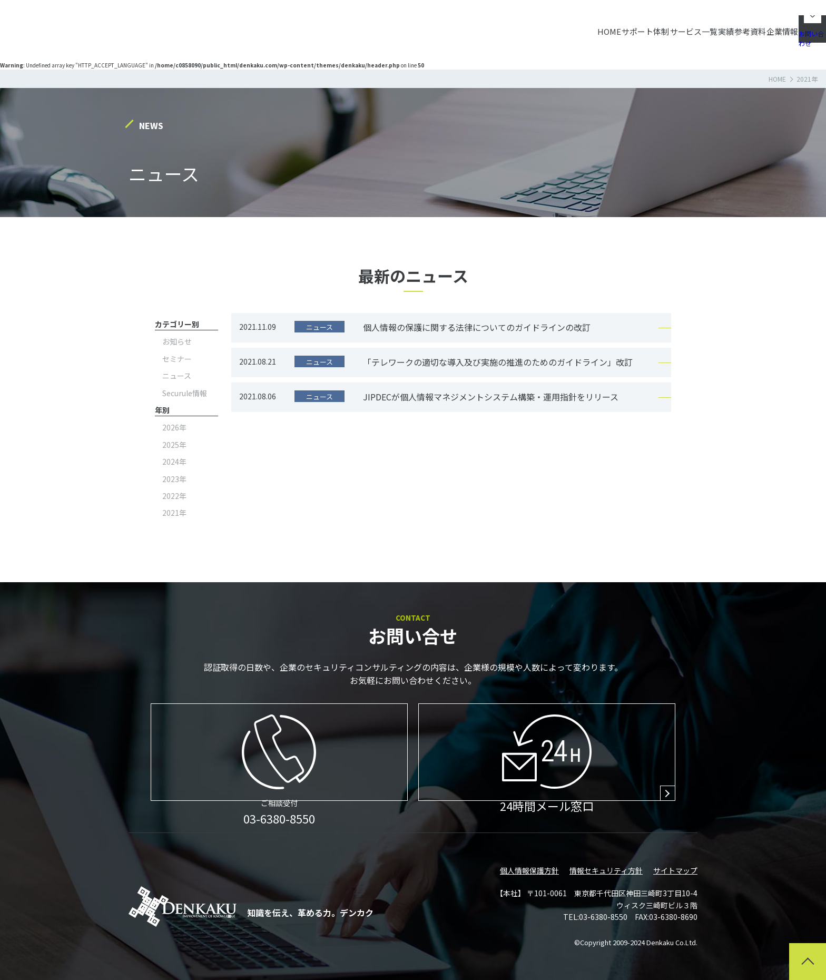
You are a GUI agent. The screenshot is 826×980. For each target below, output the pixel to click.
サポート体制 (544, 26)
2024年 (174, 461)
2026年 (174, 427)
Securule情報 (184, 393)
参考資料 (694, 26)
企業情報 (742, 26)
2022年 (174, 496)
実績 (655, 26)
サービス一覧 (607, 26)
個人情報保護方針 (529, 870)
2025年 (174, 444)
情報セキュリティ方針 (606, 870)
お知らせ (177, 341)
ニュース (176, 375)
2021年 (174, 512)
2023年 (174, 479)
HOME (493, 26)
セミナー (177, 359)
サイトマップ (675, 870)
